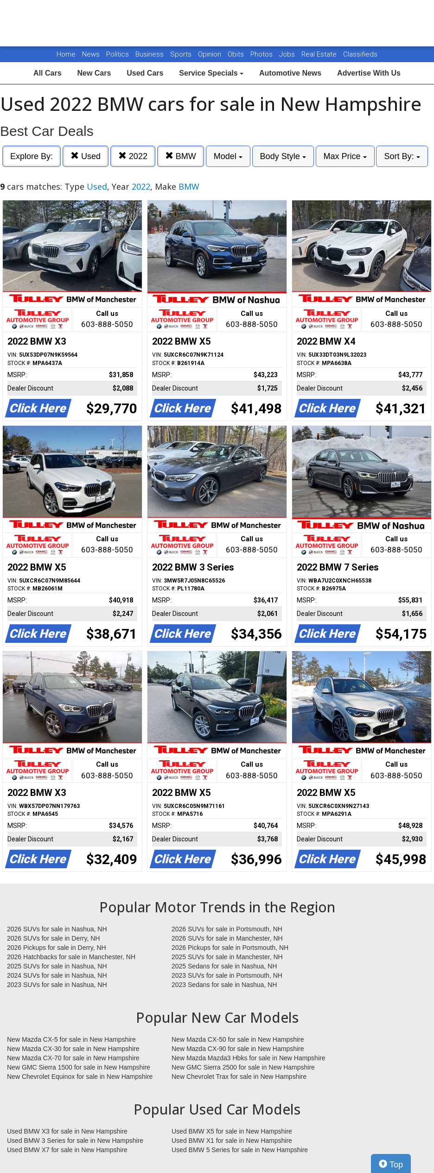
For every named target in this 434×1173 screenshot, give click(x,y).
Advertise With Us (369, 73)
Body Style (283, 156)
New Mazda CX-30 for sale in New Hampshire (73, 1048)
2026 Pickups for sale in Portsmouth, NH (230, 947)
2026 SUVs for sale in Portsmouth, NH (227, 929)
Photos (262, 54)
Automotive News (290, 73)
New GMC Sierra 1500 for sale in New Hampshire (78, 1067)
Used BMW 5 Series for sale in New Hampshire (240, 1150)
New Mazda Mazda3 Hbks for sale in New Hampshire (248, 1058)
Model (228, 156)
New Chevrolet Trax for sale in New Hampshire (239, 1076)
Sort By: (402, 156)
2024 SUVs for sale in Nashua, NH (57, 975)
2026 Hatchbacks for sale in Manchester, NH (71, 957)
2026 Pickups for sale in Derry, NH (56, 947)
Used (85, 156)
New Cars (94, 73)
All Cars (47, 73)
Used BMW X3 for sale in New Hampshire (67, 1131)
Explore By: (31, 156)
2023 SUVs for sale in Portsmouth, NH (227, 975)
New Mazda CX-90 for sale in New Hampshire (238, 1048)
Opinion (210, 54)
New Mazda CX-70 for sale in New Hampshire (73, 1058)
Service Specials (211, 73)
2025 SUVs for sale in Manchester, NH (227, 957)
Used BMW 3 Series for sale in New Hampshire (75, 1140)
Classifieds (360, 54)
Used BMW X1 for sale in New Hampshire (232, 1140)
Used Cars (145, 73)
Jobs (288, 54)
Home (66, 54)
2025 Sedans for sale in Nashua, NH (224, 966)
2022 (132, 156)
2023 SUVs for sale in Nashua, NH (57, 984)
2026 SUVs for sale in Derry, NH (53, 938)
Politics (117, 54)
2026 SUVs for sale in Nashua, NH (57, 929)
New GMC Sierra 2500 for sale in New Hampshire (243, 1067)
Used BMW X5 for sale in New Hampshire (232, 1131)
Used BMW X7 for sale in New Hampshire (67, 1150)
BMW (180, 156)
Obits (237, 54)
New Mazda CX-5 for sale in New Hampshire (71, 1039)
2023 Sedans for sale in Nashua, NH (224, 984)
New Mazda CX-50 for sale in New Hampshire (238, 1039)
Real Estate (319, 54)
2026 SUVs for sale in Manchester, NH (227, 938)
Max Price (345, 156)
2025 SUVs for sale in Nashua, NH (57, 966)
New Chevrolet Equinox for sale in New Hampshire (80, 1076)
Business (150, 54)
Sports (181, 54)
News (91, 54)
